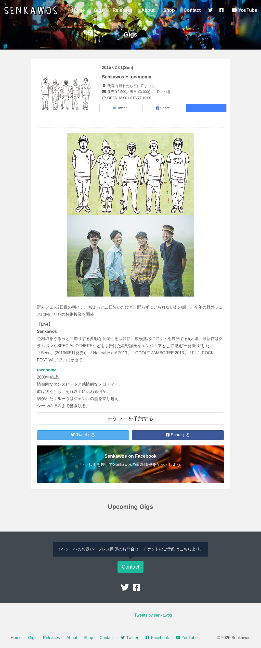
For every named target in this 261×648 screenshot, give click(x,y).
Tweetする (83, 435)
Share (163, 108)
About (147, 10)
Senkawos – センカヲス (32, 11)
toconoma (46, 370)
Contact (192, 10)
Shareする (178, 435)
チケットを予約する (130, 418)
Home (78, 10)
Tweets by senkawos (153, 615)
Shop (169, 10)
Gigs (99, 10)
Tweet (120, 108)
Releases (123, 10)
